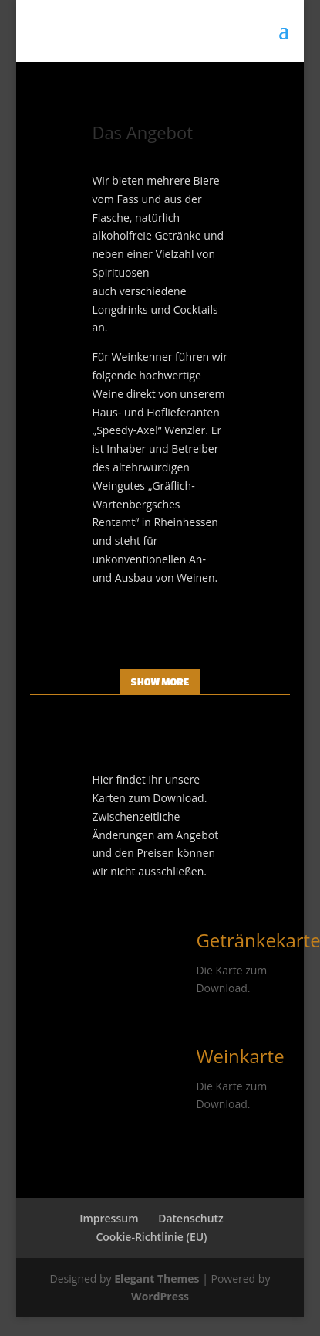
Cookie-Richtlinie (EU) (151, 1236)
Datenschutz (191, 1218)
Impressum (108, 1218)
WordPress (160, 1296)
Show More (160, 682)
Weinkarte (240, 1056)
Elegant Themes (156, 1278)
